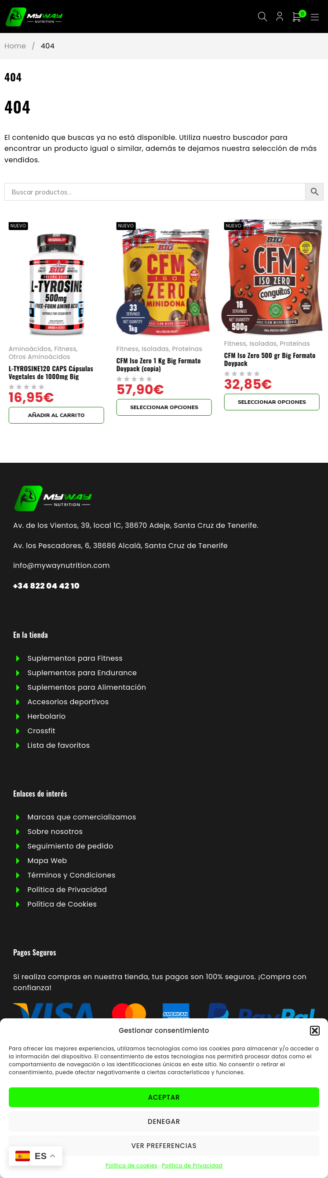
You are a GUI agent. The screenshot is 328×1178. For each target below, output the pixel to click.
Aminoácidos (30, 350)
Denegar (164, 1121)
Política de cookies (131, 1165)
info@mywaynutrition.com (61, 567)
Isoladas (155, 350)
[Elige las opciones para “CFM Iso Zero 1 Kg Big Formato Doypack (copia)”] (164, 408)
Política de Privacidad (192, 1165)
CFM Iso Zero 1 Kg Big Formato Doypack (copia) (159, 365)
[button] (314, 1030)
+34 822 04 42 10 (46, 586)
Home (15, 47)
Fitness (66, 350)
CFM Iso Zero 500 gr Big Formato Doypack (269, 360)
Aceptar (164, 1097)
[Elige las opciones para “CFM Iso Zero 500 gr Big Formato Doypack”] (271, 403)
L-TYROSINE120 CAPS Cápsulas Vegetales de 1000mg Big (51, 373)
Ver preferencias (164, 1145)
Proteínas (187, 350)
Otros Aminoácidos (39, 358)
